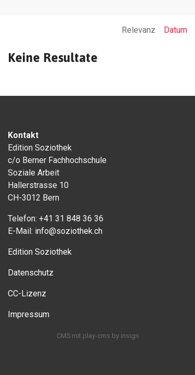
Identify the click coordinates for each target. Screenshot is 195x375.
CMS (63, 336)
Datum (175, 30)
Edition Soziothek (40, 252)
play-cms (96, 336)
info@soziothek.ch (68, 231)
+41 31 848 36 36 (71, 218)
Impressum (28, 314)
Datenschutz (31, 273)
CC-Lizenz (27, 293)
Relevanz (138, 30)
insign (130, 336)
